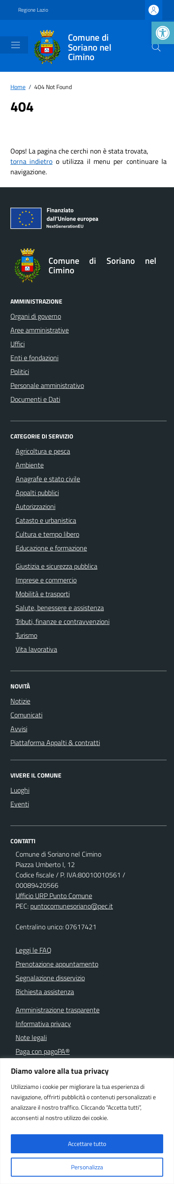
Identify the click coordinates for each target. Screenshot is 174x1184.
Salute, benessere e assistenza (60, 607)
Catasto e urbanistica (46, 520)
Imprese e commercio (46, 580)
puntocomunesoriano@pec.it (71, 906)
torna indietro (31, 161)
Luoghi (19, 790)
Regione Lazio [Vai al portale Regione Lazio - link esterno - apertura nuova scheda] (33, 10)
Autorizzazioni (35, 506)
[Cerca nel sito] (156, 47)
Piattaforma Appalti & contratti (55, 742)
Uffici (17, 344)
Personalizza (87, 1166)
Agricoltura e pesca (43, 451)
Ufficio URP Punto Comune (54, 895)
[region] (87, 1121)
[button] (162, 33)
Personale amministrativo (47, 385)
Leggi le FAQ (34, 950)
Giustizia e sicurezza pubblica (56, 566)
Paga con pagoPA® (43, 1051)
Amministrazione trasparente (58, 1010)
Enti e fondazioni (34, 357)
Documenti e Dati (35, 399)
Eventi (19, 804)
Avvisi (18, 728)
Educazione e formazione (51, 548)
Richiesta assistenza (45, 991)
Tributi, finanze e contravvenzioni (63, 621)
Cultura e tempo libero (47, 534)
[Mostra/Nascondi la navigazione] (15, 45)
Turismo (26, 635)
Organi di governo (35, 316)
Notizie (20, 701)
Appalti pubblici (37, 492)
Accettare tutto (87, 1143)
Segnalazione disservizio (50, 978)
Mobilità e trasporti (43, 594)
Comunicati (26, 715)
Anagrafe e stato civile (48, 479)
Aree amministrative (39, 330)
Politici (19, 371)
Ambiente (30, 465)
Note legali (31, 1037)
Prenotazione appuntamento (57, 964)
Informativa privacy (43, 1023)
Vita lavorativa (36, 649)
